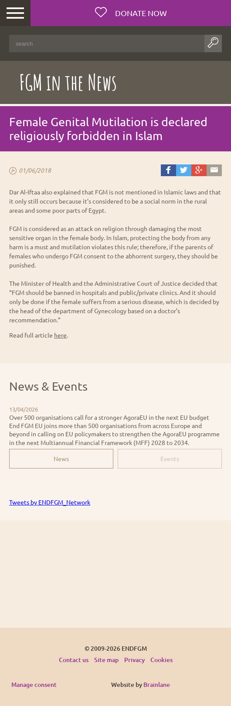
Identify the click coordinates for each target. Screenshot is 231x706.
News (61, 458)
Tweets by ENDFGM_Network (49, 502)
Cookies (161, 660)
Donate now (140, 12)
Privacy (134, 660)
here (60, 335)
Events (169, 458)
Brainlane (156, 684)
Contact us (73, 660)
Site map (106, 660)
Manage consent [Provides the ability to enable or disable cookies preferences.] (34, 685)
